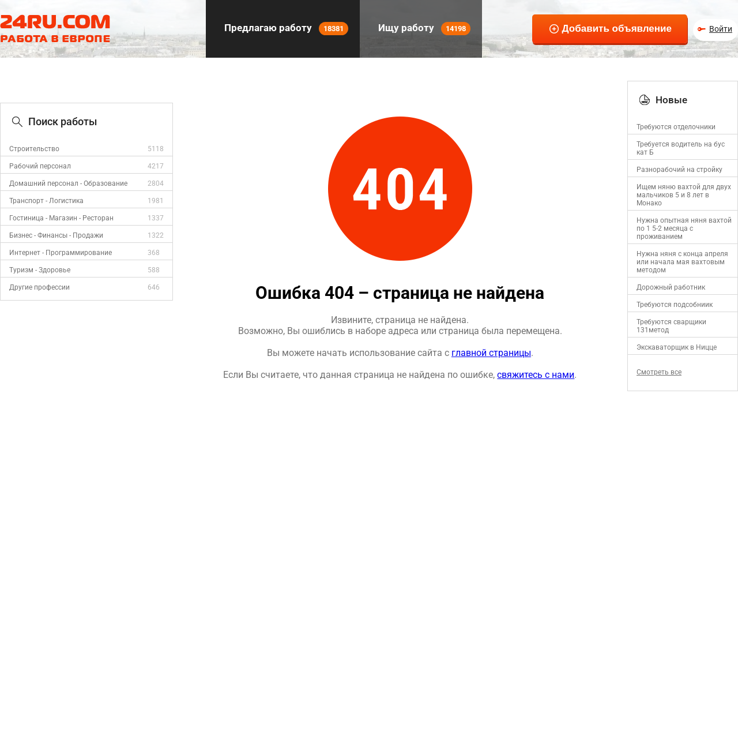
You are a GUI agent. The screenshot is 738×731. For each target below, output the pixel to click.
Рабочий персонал (40, 166)
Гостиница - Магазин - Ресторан (61, 218)
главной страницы (491, 352)
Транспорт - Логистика (46, 201)
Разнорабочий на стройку (679, 170)
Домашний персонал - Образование (68, 183)
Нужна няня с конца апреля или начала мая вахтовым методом (682, 262)
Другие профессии (39, 287)
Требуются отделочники (676, 127)
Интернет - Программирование (60, 253)
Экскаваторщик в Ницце (677, 347)
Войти (720, 28)
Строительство (34, 149)
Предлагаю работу (285, 28)
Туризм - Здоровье (39, 270)
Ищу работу (423, 28)
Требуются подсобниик (675, 305)
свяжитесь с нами (535, 374)
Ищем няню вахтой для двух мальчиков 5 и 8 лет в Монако (684, 195)
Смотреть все (659, 372)
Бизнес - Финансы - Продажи (56, 235)
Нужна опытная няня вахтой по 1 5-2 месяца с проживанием (684, 228)
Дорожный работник (671, 287)
